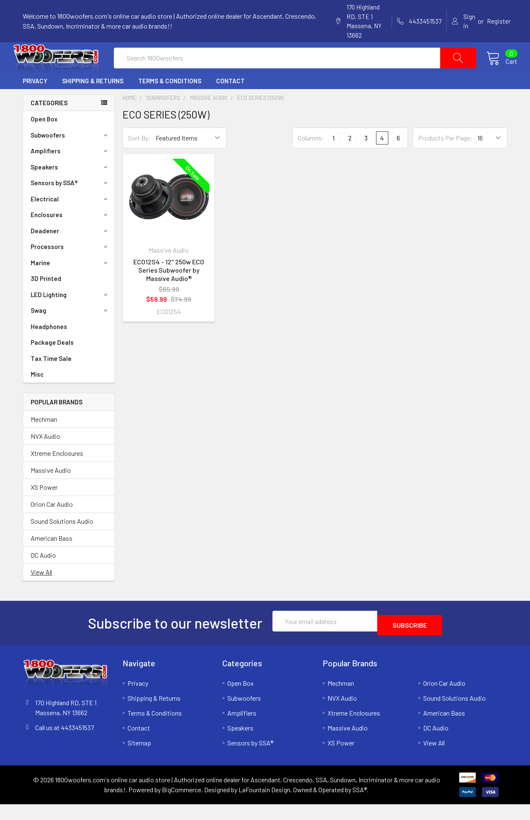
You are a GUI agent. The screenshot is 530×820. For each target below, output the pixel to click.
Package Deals (52, 362)
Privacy (35, 100)
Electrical (70, 219)
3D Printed (46, 298)
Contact (230, 100)
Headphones (49, 346)
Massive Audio (51, 490)
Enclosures (70, 234)
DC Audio (43, 575)
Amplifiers (70, 170)
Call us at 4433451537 (64, 743)
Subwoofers (70, 155)
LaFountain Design (264, 805)
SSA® (359, 805)
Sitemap (139, 758)
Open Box (44, 139)
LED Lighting (70, 314)
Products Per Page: (445, 158)
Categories (49, 122)
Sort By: (139, 158)
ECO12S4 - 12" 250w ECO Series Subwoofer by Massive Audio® (168, 290)
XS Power (44, 507)
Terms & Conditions (169, 100)
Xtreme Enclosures (57, 473)
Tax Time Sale (51, 378)
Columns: (311, 158)
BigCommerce (181, 805)
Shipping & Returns (92, 100)
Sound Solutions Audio (62, 541)
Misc (37, 394)
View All (41, 592)
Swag (70, 330)
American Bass (51, 558)
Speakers (70, 187)
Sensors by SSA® (70, 202)
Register (499, 21)
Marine (70, 282)
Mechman (44, 439)
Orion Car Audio (52, 524)
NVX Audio (45, 456)
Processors (70, 266)
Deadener (70, 250)
